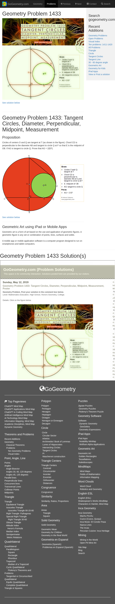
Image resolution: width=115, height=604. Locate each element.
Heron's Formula (15, 528)
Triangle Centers (49, 465)
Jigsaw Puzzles (85, 406)
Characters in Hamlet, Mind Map (93, 504)
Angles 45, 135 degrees (17, 474)
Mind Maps (85, 471)
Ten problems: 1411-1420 (100, 44)
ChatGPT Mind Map (13, 406)
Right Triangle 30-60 (17, 519)
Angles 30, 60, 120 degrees (19, 472)
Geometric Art (94, 65)
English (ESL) (84, 498)
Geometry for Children (51, 532)
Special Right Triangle (16, 516)
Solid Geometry (48, 525)
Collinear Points (11, 489)
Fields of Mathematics (90, 474)
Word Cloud (85, 486)
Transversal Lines (12, 486)
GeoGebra (85, 426)
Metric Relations (14, 537)
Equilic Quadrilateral (15, 582)
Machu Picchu (86, 516)
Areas (44, 510)
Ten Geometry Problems (19, 451)
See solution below (11, 103)
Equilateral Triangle (15, 504)
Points (7, 463)
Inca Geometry (85, 513)
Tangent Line (94, 59)
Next (78, 4)
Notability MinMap (87, 441)
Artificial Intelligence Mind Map (18, 415)
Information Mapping (89, 477)
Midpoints (8, 492)
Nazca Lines (85, 525)
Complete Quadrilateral (17, 585)
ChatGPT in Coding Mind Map (18, 412)
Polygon (45, 406)
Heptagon (46, 414)
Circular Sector (49, 435)
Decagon (46, 423)
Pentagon (46, 408)
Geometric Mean (49, 529)
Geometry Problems (97, 35)
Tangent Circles (95, 56)
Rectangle (12, 555)
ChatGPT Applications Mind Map (19, 409)
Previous (65, 4)
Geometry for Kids (96, 68)
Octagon (46, 417)
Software (82, 420)
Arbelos (45, 438)
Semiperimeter (13, 534)
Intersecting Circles (51, 447)
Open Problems (95, 38)
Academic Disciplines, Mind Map (19, 424)
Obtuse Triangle (13, 522)
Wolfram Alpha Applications (92, 444)
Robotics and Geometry (91, 489)
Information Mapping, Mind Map (19, 421)
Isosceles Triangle (14, 507)
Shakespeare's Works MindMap (93, 501)
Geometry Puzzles (87, 408)
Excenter (47, 477)
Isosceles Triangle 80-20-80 (21, 510)
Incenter (47, 474)
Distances (47, 483)
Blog (80, 550)
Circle (91, 53)
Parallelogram (12, 549)
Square (11, 552)
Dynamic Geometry (13, 427)
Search (105, 4)
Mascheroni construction (54, 456)
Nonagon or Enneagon (52, 420)
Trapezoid (10, 561)
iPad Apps (93, 71)
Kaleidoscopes (85, 462)
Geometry (37, 4)
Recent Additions (12, 439)
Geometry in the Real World (54, 535)
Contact (92, 4)
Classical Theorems (15, 445)
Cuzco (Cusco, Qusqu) (90, 519)
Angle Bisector (13, 469)
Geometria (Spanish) (51, 544)
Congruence (47, 492)
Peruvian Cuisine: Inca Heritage (94, 531)
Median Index (12, 531)
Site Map (82, 547)
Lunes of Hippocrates (52, 444)
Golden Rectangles (88, 456)
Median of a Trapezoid (18, 564)
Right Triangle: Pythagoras (18, 513)
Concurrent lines (12, 483)
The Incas (84, 528)
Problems (51, 4)
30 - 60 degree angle (98, 62)
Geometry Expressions (90, 429)
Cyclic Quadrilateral (15, 567)
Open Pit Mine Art (88, 543)
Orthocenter (48, 480)
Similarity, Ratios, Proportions (55, 501)
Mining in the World (89, 540)
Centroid (47, 468)
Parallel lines (10, 477)
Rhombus (12, 558)
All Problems (94, 47)
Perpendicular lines (13, 480)
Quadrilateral (10, 546)
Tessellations (85, 459)
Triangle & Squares (13, 588)
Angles (7, 466)
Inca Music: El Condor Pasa (93, 522)
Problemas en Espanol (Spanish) (58, 547)
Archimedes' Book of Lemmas (56, 441)
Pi (43, 453)
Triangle (92, 50)
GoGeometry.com (15, 4)
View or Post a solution (99, 74)
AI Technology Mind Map (15, 418)
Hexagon (46, 411)
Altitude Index (12, 525)
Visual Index (94, 41)
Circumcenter (49, 471)
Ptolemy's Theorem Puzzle (91, 411)
